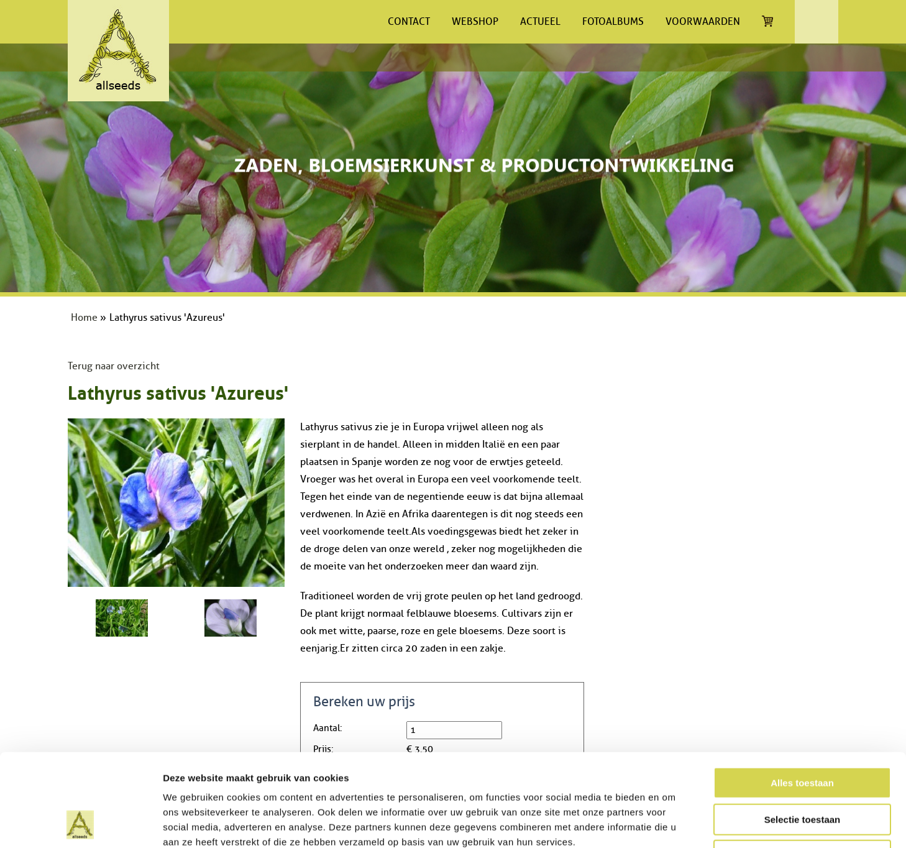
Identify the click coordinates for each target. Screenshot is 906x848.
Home (84, 317)
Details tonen (671, 823)
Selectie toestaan (802, 732)
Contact (409, 22)
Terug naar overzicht (114, 366)
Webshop (475, 22)
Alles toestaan (802, 696)
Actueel (540, 22)
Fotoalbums (613, 22)
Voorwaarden (703, 22)
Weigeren (802, 768)
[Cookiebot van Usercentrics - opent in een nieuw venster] (80, 823)
